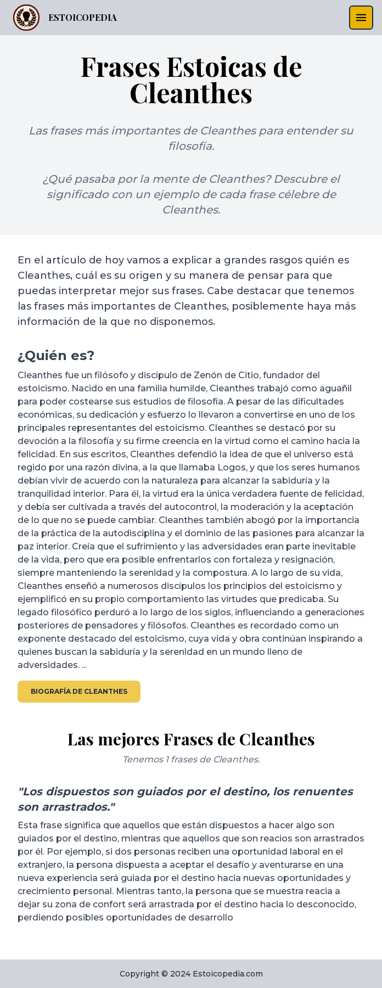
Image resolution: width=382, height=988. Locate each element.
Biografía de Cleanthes (79, 691)
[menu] (361, 17)
